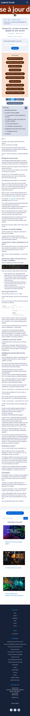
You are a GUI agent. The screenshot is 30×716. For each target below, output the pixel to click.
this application (12, 198)
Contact (15, 625)
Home (4, 19)
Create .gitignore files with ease (15, 85)
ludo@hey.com (15, 697)
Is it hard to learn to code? (13, 568)
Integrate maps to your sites (15, 58)
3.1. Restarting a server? (11, 131)
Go (26, 518)
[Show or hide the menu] (27, 2)
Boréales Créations (15, 677)
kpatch (10, 237)
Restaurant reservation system (15, 89)
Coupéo (15, 667)
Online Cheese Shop (15, 680)
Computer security (16, 19)
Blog (9, 19)
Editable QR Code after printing (15, 62)
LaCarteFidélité (15, 669)
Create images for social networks (15, 73)
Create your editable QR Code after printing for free (15, 644)
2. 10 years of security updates (11, 112)
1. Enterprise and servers (10, 110)
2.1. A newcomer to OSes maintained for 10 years (15, 116)
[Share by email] (15, 99)
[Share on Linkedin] (10, 99)
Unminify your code (15, 81)
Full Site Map (15, 633)
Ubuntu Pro (16, 293)
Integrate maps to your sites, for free (15, 641)
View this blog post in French (15, 103)
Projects (15, 615)
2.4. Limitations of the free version (13, 126)
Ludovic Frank (11, 33)
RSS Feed (20, 99)
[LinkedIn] (18, 710)
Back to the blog (15, 513)
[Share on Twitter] (12, 99)
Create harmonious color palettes (15, 77)
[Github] (15, 710)
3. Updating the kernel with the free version (14, 128)
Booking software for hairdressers (15, 92)
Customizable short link (15, 66)
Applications (15, 618)
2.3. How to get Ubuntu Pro (12, 123)
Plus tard (15, 672)
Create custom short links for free (15, 646)
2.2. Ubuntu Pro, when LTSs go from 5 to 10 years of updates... (15, 120)
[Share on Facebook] (7, 99)
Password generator (15, 70)
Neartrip (15, 675)
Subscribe (15, 48)
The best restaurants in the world (15, 662)
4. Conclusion (7, 133)
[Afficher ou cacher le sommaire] (26, 108)
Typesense (15, 200)
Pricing (15, 623)
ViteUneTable (15, 664)
